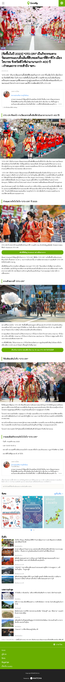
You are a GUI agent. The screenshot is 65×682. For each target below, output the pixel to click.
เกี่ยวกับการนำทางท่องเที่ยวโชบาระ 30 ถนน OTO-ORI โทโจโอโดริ (32, 350)
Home (3, 650)
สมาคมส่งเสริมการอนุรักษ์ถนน (20, 95)
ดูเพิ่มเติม (58, 494)
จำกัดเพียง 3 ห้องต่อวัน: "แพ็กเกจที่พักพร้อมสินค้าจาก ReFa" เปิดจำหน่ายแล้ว (38, 593)
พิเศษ (3, 658)
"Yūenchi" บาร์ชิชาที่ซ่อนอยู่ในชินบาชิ (26, 629)
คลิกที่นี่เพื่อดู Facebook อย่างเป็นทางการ (32, 252)
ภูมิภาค (4, 654)
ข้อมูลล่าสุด (5, 662)
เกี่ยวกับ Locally (7, 666)
